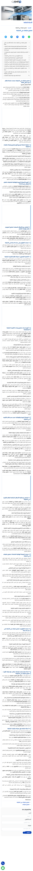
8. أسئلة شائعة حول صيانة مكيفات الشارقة (12, 75)
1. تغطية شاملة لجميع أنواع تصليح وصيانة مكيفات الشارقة (15, 46)
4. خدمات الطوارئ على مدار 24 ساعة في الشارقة (13, 55)
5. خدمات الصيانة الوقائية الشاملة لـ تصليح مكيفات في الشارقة (16, 66)
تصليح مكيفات (25, 804)
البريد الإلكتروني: (28, 819)
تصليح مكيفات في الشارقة (23, 802)
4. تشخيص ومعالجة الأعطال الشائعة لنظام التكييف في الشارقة (16, 64)
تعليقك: (29, 825)
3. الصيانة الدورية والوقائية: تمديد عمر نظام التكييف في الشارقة (16, 62)
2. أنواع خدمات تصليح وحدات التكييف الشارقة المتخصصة (15, 59)
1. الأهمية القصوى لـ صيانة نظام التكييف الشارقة (13, 57)
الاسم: (30, 813)
